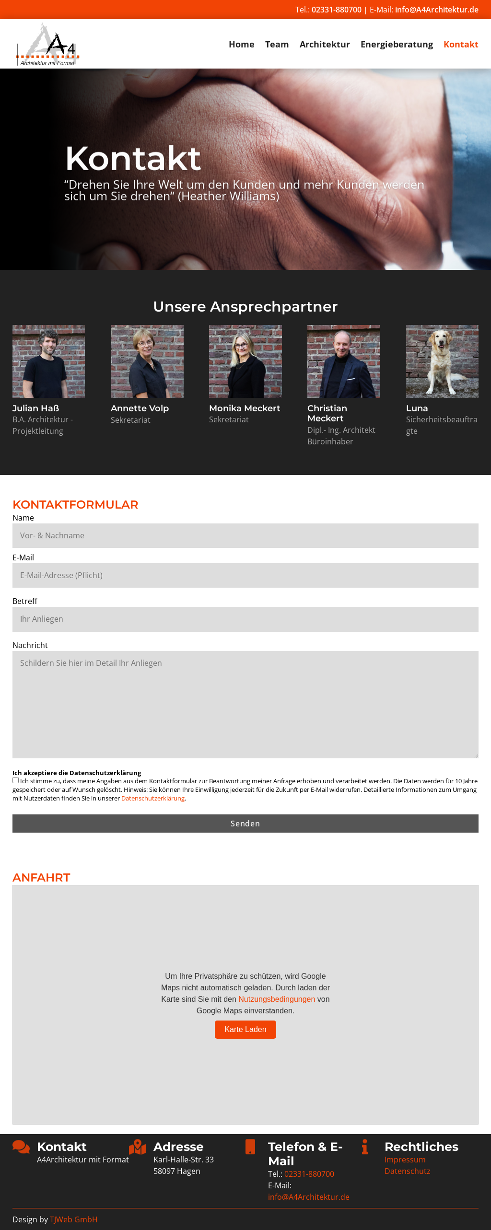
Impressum (405, 1159)
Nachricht (30, 645)
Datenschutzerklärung (153, 798)
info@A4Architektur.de (437, 9)
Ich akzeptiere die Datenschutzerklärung (76, 772)
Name (23, 517)
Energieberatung (397, 45)
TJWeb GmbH (74, 1219)
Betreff (24, 601)
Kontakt (461, 45)
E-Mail (23, 557)
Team (277, 45)
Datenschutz (408, 1171)
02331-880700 (337, 9)
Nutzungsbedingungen (276, 999)
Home (242, 45)
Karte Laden (245, 1029)
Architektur (325, 45)
